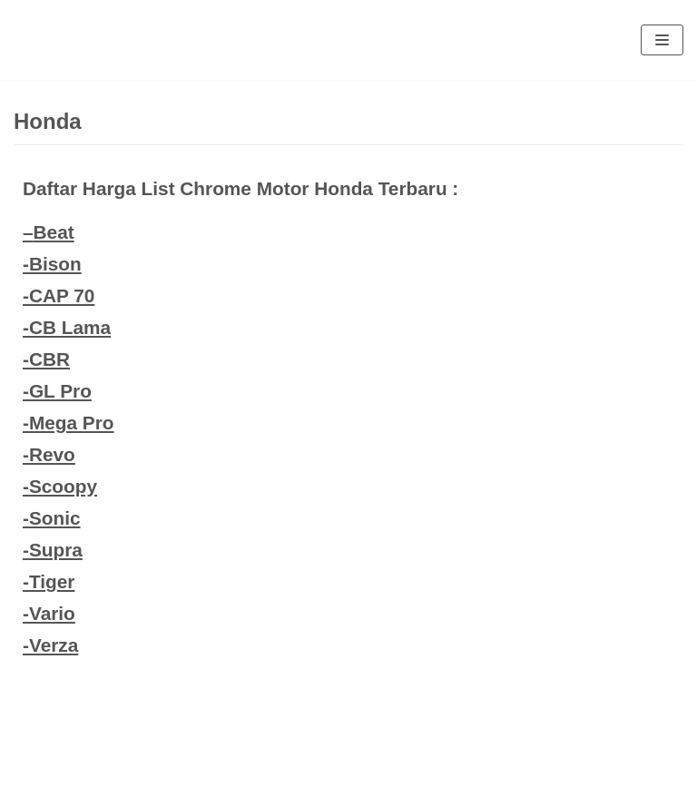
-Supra (53, 549)
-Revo (49, 454)
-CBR (46, 359)
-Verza (50, 645)
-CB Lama (67, 327)
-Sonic (52, 517)
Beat (54, 231)
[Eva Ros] (58, 40)
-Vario (49, 613)
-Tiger (48, 581)
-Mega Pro (68, 422)
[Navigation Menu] (662, 40)
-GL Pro (57, 390)
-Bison (52, 263)
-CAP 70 (58, 295)
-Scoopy (60, 486)
